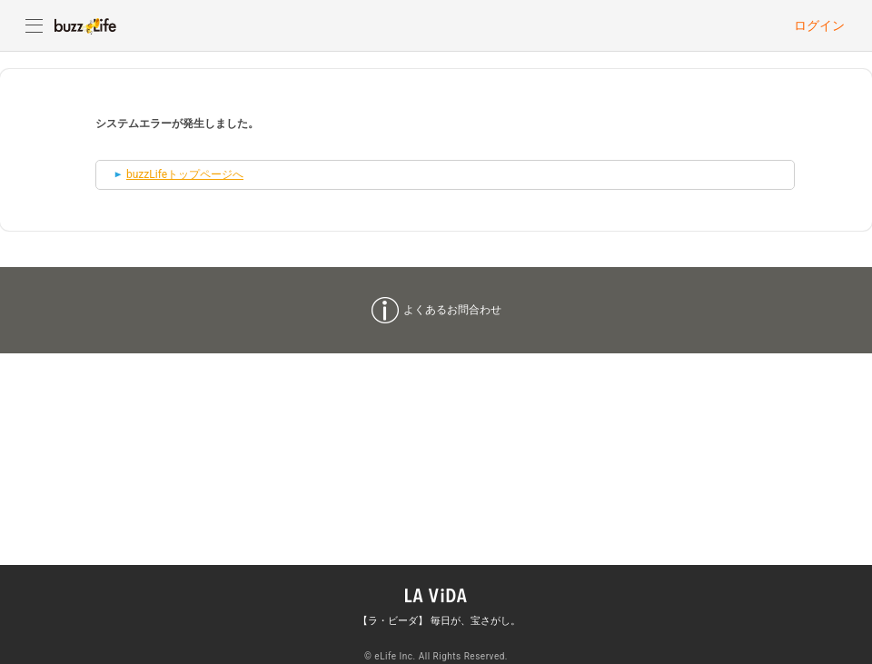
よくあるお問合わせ (452, 309)
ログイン (819, 25)
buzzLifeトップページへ (184, 174)
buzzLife (85, 25)
